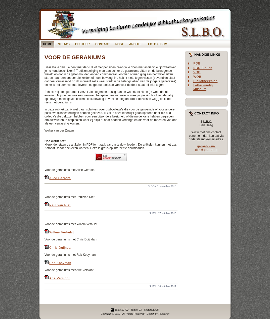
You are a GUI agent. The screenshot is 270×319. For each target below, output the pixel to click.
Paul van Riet (59, 205)
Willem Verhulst (61, 232)
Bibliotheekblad (205, 81)
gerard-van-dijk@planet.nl (206, 148)
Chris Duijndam (61, 247)
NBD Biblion (202, 68)
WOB (197, 77)
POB (196, 63)
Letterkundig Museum (203, 87)
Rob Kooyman (60, 263)
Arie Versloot (59, 278)
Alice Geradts (60, 178)
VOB (196, 72)
